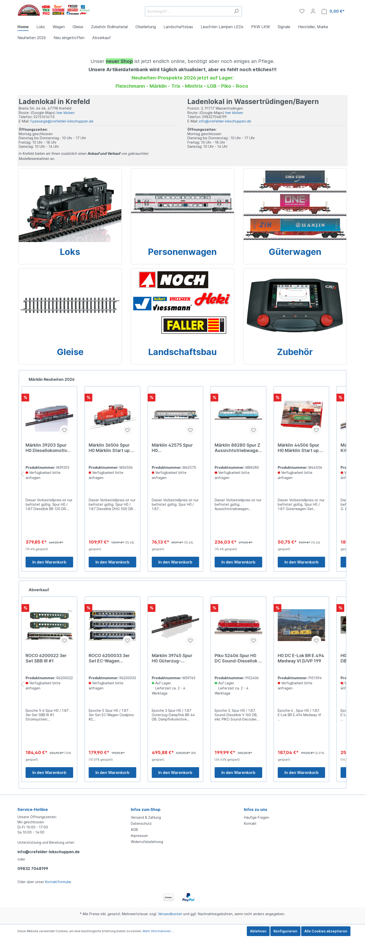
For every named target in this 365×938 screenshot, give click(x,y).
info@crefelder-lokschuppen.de (225, 121)
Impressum (139, 836)
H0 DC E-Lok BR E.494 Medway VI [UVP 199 (308, 658)
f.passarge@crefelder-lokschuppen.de (61, 121)
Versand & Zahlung (146, 817)
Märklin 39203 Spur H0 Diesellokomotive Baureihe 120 (55, 448)
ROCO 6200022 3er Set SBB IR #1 (53, 658)
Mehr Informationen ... (158, 931)
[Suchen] (236, 11)
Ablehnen (258, 931)
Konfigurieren (285, 931)
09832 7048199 (32, 868)
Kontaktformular (58, 882)
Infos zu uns (255, 809)
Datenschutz (141, 823)
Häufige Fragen (256, 817)
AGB (134, 829)
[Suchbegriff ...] (188, 11)
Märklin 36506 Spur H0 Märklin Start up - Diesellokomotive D (118, 448)
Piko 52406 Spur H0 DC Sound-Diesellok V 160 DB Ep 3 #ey (245, 658)
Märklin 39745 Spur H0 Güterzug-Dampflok (179, 658)
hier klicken (66, 113)
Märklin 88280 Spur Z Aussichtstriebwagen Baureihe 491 (245, 448)
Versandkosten (170, 914)
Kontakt (250, 823)
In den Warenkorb (57, 562)
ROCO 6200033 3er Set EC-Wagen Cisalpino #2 (116, 658)
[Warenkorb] (333, 11)
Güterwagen (295, 251)
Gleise (70, 352)
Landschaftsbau (182, 352)
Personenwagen (182, 251)
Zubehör (295, 352)
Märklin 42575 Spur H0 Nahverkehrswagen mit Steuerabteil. (179, 448)
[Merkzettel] (301, 11)
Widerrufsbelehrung (147, 842)
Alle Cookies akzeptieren (325, 931)
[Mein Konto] (313, 11)
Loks (70, 251)
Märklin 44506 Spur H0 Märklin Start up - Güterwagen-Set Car (307, 448)
